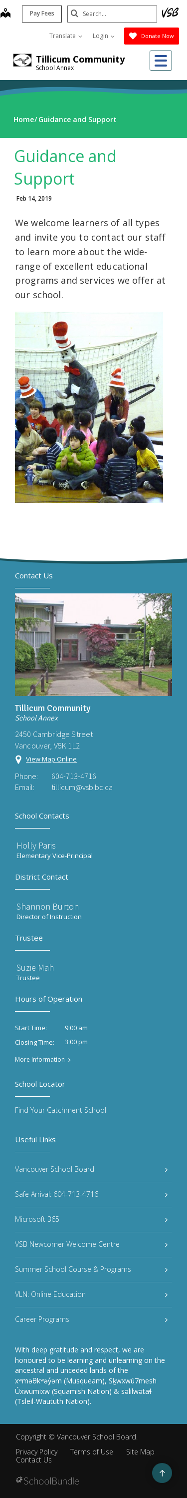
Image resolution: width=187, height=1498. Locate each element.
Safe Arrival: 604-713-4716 (91, 1194)
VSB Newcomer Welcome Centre (91, 1244)
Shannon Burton (47, 906)
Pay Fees (42, 13)
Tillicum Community (80, 59)
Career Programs (91, 1319)
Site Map (140, 1451)
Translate (65, 36)
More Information (40, 1060)
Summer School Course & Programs (91, 1269)
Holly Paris (36, 845)
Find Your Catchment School (60, 1110)
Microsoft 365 (91, 1219)
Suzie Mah (35, 967)
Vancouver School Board (91, 1169)
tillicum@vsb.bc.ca (82, 787)
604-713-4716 (73, 776)
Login (104, 36)
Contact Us (34, 1459)
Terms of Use (91, 1451)
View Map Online (51, 759)
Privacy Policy (36, 1451)
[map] (5, 14)
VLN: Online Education (91, 1294)
